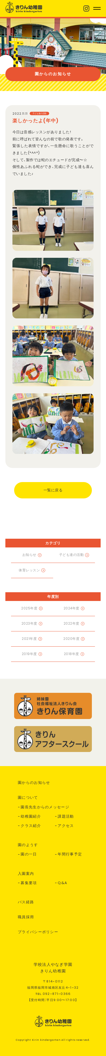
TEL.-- (53, 993)
